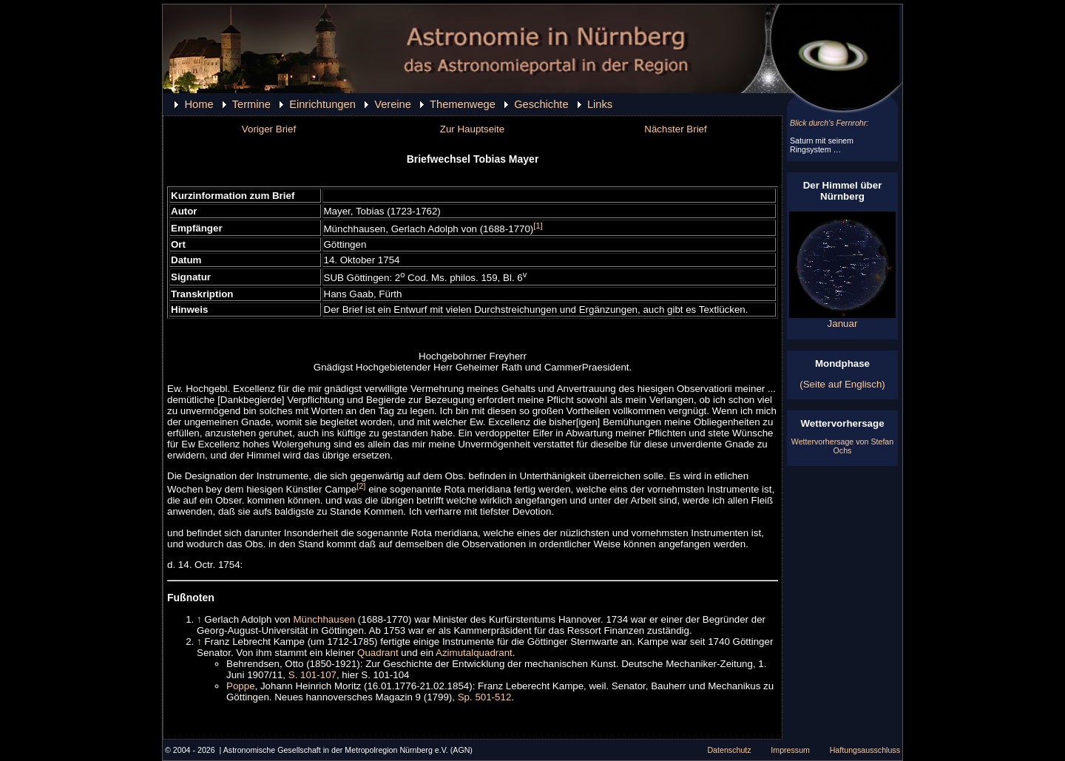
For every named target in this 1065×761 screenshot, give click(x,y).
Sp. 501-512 (485, 697)
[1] (537, 225)
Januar (842, 319)
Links (599, 104)
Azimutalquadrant (474, 652)
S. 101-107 (312, 674)
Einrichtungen (322, 104)
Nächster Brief (675, 129)
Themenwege (463, 104)
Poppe (240, 685)
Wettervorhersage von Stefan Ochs (842, 446)
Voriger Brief (269, 129)
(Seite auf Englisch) (842, 384)
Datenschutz (729, 749)
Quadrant (378, 652)
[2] (360, 485)
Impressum (790, 749)
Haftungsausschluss (865, 749)
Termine (251, 104)
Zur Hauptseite (472, 129)
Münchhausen (324, 619)
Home (198, 104)
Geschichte (541, 104)
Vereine (392, 104)
